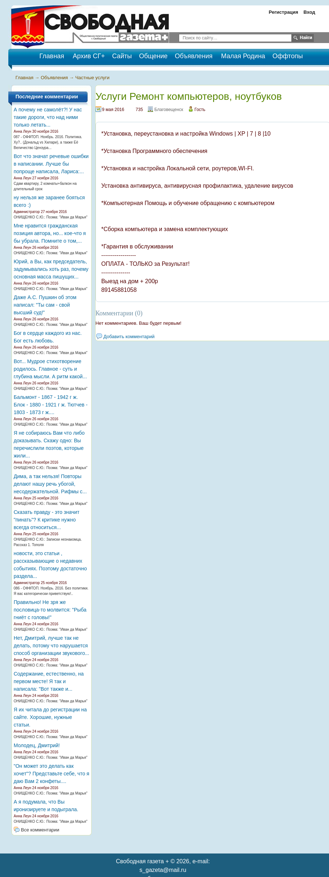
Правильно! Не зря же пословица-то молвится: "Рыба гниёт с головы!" (50, 609)
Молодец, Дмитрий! (37, 745)
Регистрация (283, 12)
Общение (153, 56)
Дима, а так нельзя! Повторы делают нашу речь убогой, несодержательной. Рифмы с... (50, 483)
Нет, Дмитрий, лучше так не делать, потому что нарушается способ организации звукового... (51, 645)
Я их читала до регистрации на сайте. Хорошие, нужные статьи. (50, 717)
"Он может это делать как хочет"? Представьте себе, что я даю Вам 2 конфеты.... (51, 773)
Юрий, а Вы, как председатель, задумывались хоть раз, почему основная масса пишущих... (51, 269)
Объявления (193, 56)
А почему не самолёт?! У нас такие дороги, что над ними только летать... (48, 117)
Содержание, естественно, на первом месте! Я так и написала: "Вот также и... (49, 681)
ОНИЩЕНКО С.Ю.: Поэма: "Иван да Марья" (51, 217)
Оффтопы (288, 56)
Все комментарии (40, 830)
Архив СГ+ (89, 56)
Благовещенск (168, 109)
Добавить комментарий (129, 336)
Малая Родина (243, 56)
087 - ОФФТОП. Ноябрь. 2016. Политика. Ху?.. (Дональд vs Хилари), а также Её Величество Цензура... (48, 142)
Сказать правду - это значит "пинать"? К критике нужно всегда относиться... (47, 519)
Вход (309, 12)
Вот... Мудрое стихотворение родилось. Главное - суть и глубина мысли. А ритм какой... (50, 368)
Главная (24, 77)
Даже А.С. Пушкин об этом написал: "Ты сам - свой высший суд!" (45, 304)
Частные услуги (92, 77)
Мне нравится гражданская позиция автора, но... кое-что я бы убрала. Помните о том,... (50, 233)
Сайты (122, 56)
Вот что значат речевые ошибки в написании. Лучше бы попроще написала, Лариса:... (51, 163)
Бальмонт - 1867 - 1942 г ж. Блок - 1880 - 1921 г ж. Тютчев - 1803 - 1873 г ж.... (51, 404)
